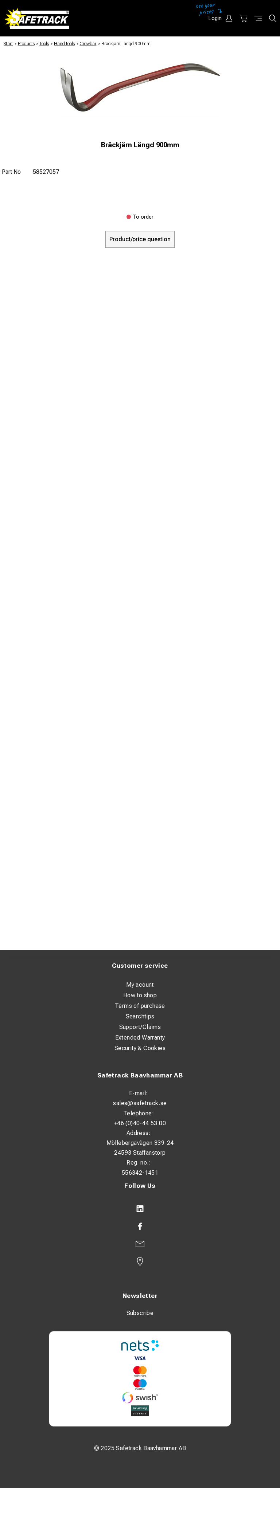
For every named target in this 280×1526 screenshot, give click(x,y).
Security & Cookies (140, 1048)
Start (8, 43)
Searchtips (140, 1016)
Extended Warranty (140, 1037)
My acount (140, 984)
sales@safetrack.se (140, 1103)
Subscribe (140, 1313)
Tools (44, 43)
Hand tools (64, 43)
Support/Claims (140, 1027)
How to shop (140, 995)
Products (26, 43)
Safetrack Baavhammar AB (140, 1075)
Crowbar (87, 43)
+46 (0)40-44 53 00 (140, 1123)
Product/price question (140, 239)
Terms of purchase (140, 1005)
